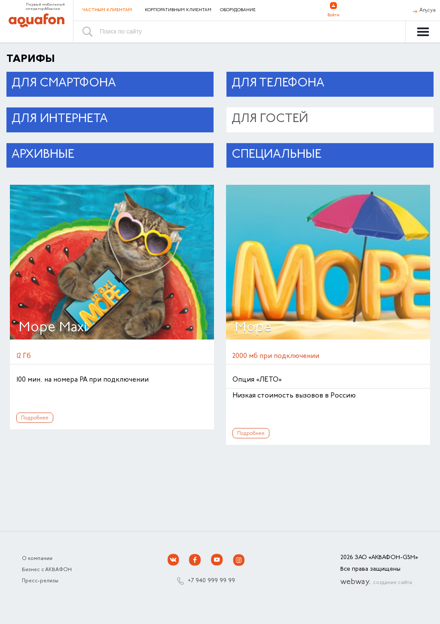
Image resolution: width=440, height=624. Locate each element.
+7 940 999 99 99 (211, 581)
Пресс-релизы (40, 581)
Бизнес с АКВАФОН (47, 569)
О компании (37, 558)
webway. (376, 582)
